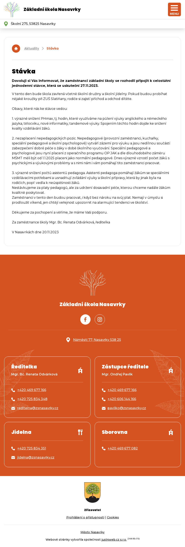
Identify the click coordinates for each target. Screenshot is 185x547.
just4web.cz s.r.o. (114, 539)
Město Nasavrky (92, 532)
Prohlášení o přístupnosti (85, 517)
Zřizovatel (92, 510)
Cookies (113, 517)
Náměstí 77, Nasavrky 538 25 (97, 340)
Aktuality (31, 48)
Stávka (53, 48)
